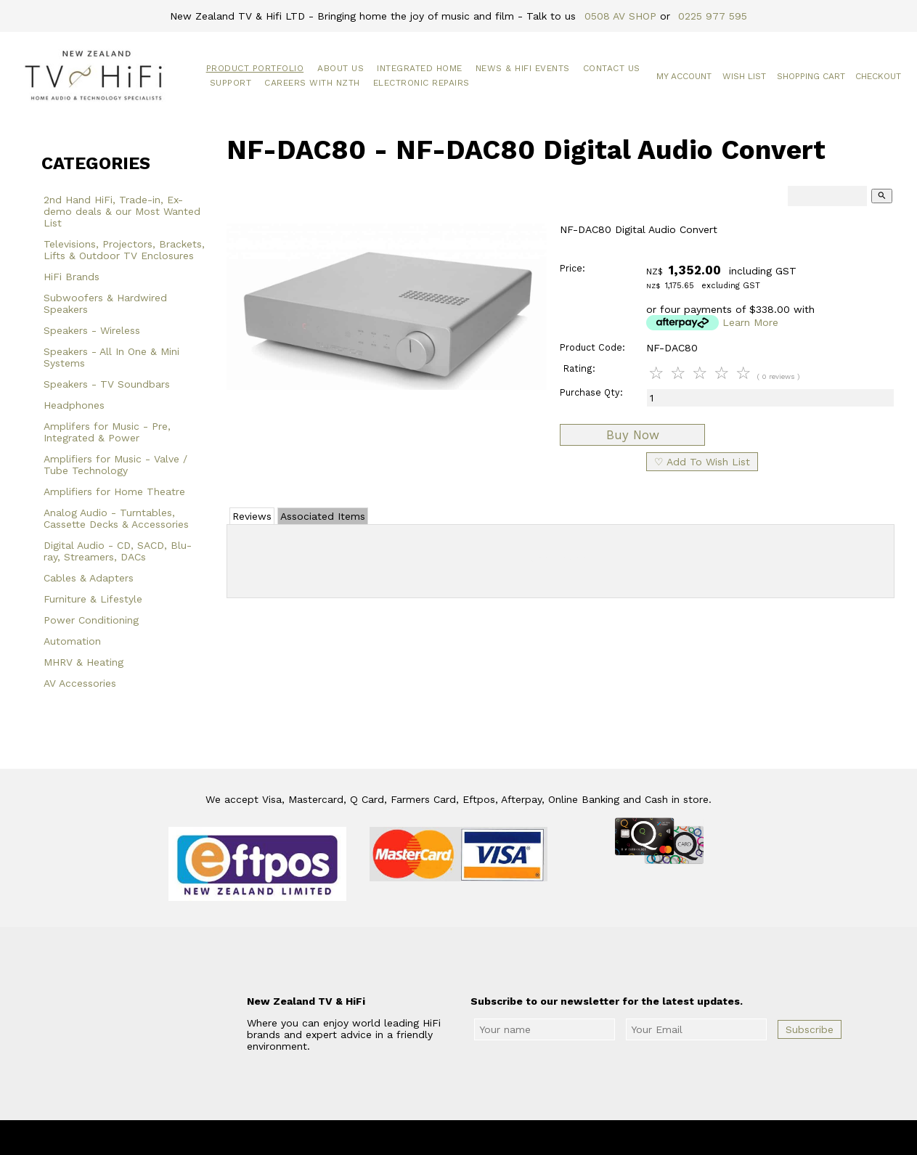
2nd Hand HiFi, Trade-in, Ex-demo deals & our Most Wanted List (122, 211)
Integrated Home (419, 68)
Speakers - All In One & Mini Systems (111, 357)
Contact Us (611, 68)
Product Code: (592, 347)
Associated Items (322, 516)
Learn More (750, 322)
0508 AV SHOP (620, 16)
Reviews (252, 516)
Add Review (560, 558)
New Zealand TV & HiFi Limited (497, 1137)
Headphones (74, 405)
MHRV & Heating (83, 662)
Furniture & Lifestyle (93, 599)
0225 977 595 (712, 16)
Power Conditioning (91, 620)
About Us (340, 68)
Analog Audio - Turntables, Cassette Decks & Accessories (116, 518)
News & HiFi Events (523, 68)
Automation (72, 641)
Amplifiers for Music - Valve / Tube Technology (115, 464)
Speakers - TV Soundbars (107, 384)
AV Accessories (80, 683)
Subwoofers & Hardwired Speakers (105, 303)
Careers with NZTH (312, 83)
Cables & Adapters (89, 578)
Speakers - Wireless (92, 330)
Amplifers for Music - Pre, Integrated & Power (107, 432)
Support (231, 83)
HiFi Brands (71, 276)
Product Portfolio (255, 68)
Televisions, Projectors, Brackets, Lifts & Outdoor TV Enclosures (124, 249)
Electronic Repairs (421, 83)
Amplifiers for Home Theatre (114, 491)
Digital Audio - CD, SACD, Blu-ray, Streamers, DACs (118, 551)
